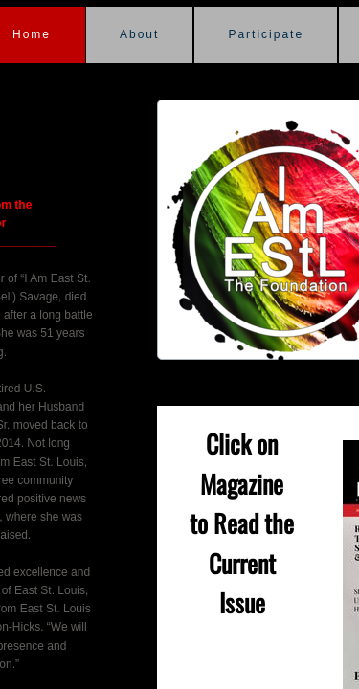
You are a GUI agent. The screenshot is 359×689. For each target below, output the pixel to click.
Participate (265, 34)
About (139, 34)
